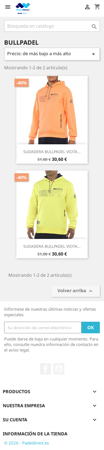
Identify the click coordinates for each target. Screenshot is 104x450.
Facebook (45, 368)
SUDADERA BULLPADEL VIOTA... (52, 151)
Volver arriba (75, 291)
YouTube (58, 368)
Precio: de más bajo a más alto (52, 53)
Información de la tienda (35, 434)
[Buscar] (52, 26)
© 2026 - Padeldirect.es (26, 443)
